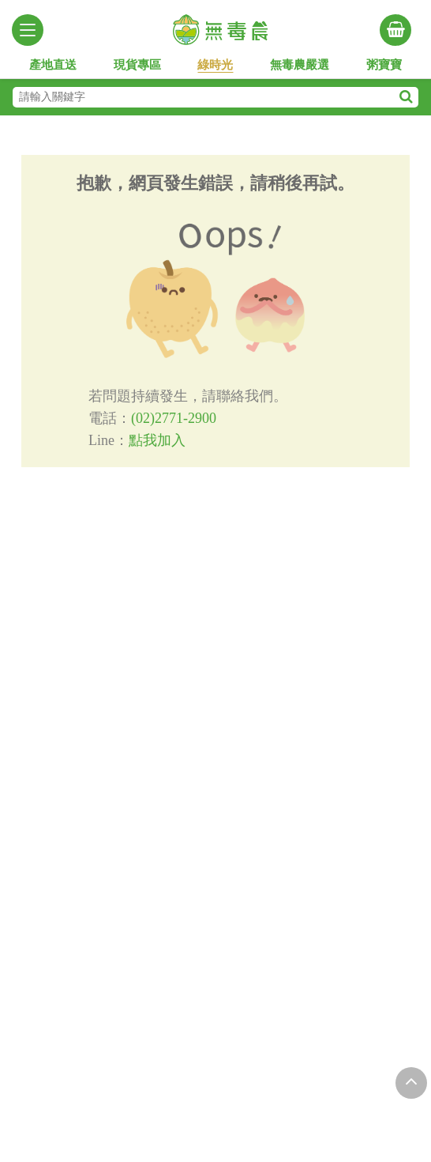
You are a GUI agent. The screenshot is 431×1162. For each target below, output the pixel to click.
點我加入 (157, 440)
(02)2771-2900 (173, 418)
